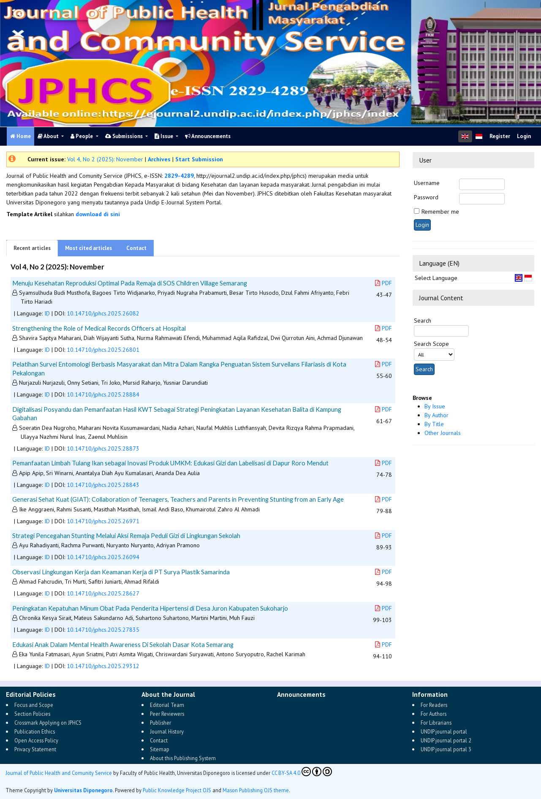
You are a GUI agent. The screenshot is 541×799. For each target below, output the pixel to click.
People (82, 136)
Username (427, 183)
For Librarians (436, 722)
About (49, 136)
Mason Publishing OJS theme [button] (256, 790)
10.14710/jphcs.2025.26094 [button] (103, 557)
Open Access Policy (36, 740)
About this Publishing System (183, 758)
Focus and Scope (33, 704)
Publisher (160, 722)
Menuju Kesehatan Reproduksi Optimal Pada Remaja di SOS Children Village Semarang (129, 283)
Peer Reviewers (167, 713)
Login (524, 136)
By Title (434, 424)
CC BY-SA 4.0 (302, 771)
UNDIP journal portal (444, 731)
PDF (383, 283)
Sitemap (159, 749)
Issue (164, 136)
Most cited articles (88, 248)
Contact (136, 248)
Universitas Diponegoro (83, 790)
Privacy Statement (35, 749)
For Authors (433, 713)
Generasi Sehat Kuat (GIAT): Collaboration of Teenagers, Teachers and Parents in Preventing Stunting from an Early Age (178, 499)
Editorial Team (167, 704)
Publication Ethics (34, 731)
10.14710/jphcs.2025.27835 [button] (103, 629)
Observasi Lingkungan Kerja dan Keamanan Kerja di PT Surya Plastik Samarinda (121, 572)
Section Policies (32, 713)
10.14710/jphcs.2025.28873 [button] (103, 448)
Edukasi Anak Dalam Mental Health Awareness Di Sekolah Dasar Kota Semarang (123, 644)
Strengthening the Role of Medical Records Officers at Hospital (99, 328)
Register (499, 136)
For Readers (434, 704)
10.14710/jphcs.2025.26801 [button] (103, 349)
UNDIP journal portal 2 (446, 740)
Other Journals (442, 433)
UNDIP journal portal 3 (446, 749)
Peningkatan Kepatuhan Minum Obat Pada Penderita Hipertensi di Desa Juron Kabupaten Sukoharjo (150, 608)
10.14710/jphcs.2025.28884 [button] (103, 394)
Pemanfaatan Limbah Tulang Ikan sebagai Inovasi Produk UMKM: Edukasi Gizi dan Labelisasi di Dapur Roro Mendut (170, 463)
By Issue (434, 406)
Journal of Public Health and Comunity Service (58, 772)
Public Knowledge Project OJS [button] (177, 790)
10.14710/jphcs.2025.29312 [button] (103, 666)
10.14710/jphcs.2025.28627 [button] (103, 593)
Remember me (440, 211)
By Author (436, 415)
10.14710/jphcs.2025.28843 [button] (103, 485)
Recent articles (32, 248)
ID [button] (47, 313)
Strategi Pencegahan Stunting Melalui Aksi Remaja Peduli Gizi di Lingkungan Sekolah (126, 535)
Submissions (124, 136)
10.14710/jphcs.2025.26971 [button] (103, 521)
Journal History (167, 731)
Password (426, 197)
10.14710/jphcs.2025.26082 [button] (103, 313)
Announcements (208, 136)
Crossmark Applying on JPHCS (48, 722)
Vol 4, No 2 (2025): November (105, 159)
